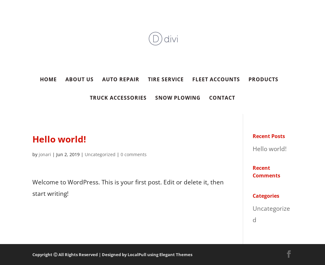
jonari (45, 154)
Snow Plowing (178, 98)
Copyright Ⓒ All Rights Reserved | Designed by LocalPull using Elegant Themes (112, 254)
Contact (222, 98)
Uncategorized (100, 154)
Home (48, 80)
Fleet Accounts (216, 80)
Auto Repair (120, 80)
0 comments (134, 154)
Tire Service (166, 80)
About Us (79, 80)
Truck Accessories (118, 98)
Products (263, 80)
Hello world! (270, 149)
